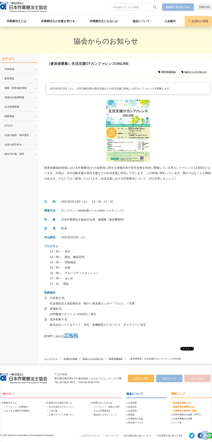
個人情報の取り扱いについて (138, 435)
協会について (141, 21)
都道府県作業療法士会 (183, 407)
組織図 (131, 414)
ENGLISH (204, 7)
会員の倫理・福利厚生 (16, 135)
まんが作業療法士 (102, 410)
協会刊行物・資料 (14, 153)
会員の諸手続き (13, 144)
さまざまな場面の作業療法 (17, 410)
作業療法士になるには (104, 21)
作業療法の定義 (135, 418)
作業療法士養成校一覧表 (184, 410)
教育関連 (9, 78)
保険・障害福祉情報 (15, 88)
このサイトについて (90, 435)
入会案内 (170, 21)
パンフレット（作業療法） (17, 407)
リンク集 (177, 422)
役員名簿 (132, 407)
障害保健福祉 (116, 358)
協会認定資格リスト (182, 403)
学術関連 (20, 69)
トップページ (51, 358)
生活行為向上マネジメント (61, 407)
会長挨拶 (132, 403)
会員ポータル (169, 378)
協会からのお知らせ (93, 358)
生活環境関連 (11, 106)
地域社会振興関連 (14, 97)
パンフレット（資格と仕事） (107, 407)
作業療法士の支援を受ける (58, 21)
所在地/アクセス (135, 422)
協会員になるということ (105, 414)
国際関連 (9, 116)
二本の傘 (53, 410)
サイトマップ (112, 435)
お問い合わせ (197, 378)
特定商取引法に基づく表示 (170, 435)
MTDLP (20, 125)
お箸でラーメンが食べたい (61, 414)
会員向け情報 (200, 21)
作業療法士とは (16, 21)
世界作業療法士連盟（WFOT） (188, 414)
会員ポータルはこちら (178, 7)
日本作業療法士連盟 (182, 418)
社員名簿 (132, 410)
